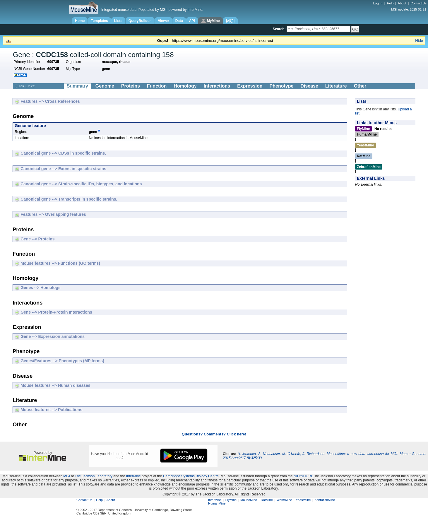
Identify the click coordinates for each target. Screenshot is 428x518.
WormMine (284, 500)
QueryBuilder (140, 21)
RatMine (267, 500)
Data (179, 21)
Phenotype (282, 85)
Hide (419, 40)
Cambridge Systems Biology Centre (191, 476)
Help (390, 3)
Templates (99, 21)
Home (80, 21)
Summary (77, 85)
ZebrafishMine (324, 500)
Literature (336, 85)
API (192, 21)
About (402, 3)
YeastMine (303, 500)
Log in (378, 3)
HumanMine (216, 503)
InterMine (133, 476)
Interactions (217, 85)
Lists (118, 21)
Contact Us (419, 3)
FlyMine (231, 500)
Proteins (130, 85)
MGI (66, 476)
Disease (309, 85)
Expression (249, 85)
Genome (104, 85)
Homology (185, 85)
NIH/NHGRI (303, 476)
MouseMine (248, 500)
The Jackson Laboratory (93, 476)
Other (360, 85)
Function (157, 85)
